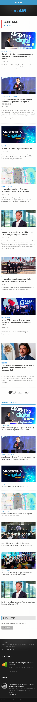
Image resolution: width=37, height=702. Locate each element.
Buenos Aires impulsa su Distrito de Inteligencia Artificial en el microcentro (15, 190)
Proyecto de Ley (6, 187)
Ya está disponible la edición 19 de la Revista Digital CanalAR (21, 685)
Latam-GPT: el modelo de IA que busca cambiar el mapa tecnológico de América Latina (16, 322)
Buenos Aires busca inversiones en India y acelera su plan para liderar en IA (16, 280)
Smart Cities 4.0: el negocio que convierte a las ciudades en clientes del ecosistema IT (16, 573)
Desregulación (6, 52)
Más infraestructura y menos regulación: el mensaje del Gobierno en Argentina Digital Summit (17, 56)
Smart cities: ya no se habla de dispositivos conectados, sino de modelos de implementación (17, 544)
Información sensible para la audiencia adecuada (21, 664)
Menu (18, 2)
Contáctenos (9, 649)
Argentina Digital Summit (9, 97)
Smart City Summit (6, 570)
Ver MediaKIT (14, 671)
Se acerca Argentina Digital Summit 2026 (16, 148)
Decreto (4, 363)
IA (1, 230)
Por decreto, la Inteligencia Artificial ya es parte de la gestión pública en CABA (17, 233)
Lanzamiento (5, 318)
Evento (3, 146)
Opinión (3, 541)
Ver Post (12, 694)
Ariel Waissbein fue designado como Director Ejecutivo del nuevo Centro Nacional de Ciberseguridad (18, 367)
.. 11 (20, 392)
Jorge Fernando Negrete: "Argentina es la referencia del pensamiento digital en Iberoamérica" (16, 101)
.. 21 (26, 392)
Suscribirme (6, 627)
